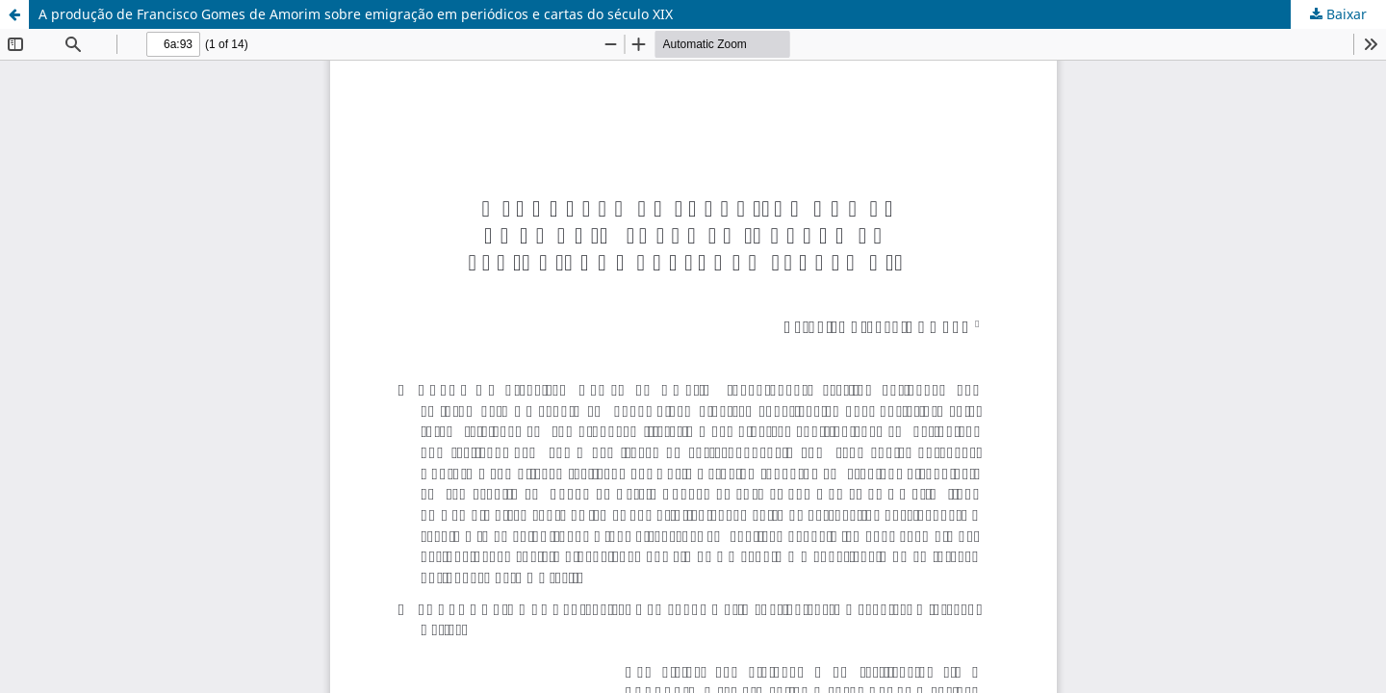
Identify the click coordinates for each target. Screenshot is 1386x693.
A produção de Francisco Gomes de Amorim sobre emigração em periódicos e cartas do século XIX (355, 14)
